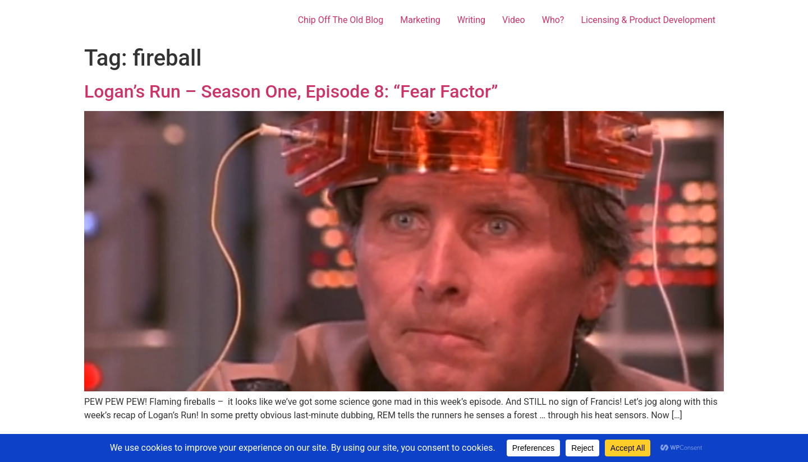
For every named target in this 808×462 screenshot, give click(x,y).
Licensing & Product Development (648, 20)
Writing (471, 20)
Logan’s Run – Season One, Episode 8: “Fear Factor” (291, 91)
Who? (553, 20)
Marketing (420, 20)
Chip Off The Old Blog (341, 20)
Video (513, 20)
